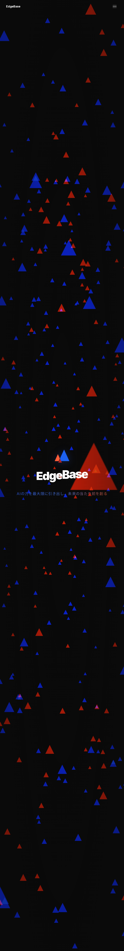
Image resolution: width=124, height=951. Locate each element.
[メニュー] (114, 6)
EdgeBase (13, 6)
